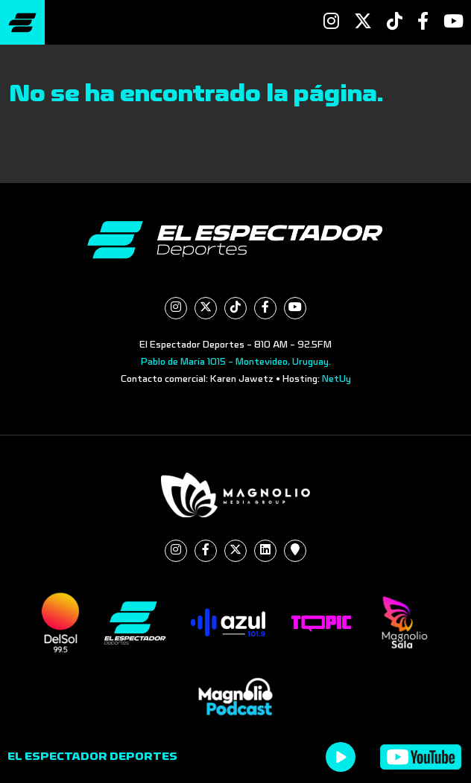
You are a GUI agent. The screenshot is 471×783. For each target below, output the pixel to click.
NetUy (336, 379)
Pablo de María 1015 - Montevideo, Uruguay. (236, 362)
